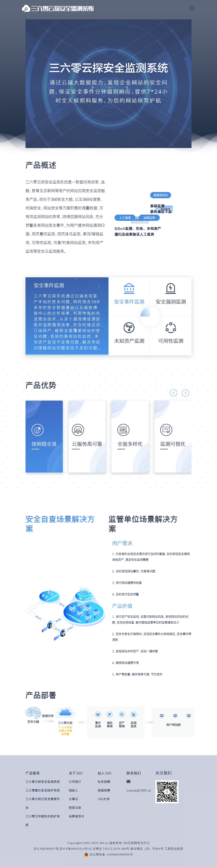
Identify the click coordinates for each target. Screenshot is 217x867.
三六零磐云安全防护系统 (43, 790)
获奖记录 (75, 807)
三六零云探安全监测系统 (43, 781)
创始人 (73, 790)
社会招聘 (104, 781)
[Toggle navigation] (192, 8)
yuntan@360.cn (139, 790)
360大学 (104, 799)
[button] (173, 392)
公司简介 (75, 781)
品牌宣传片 (76, 816)
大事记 (73, 799)
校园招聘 (104, 790)
